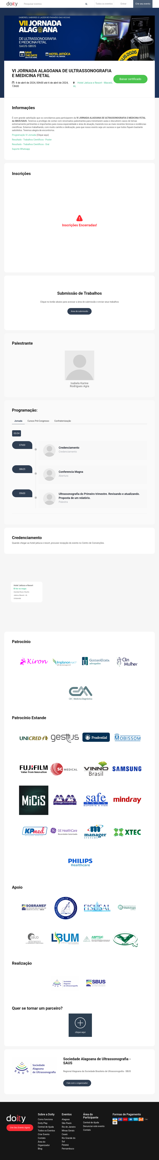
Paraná (65, 1143)
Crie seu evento (142, 3)
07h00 (22, 443)
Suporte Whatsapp (21, 149)
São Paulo (67, 1121)
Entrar (123, 3)
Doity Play (43, 1121)
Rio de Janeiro (69, 1125)
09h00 (22, 492)
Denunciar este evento (93, 1125)
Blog (40, 1147)
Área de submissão (79, 311)
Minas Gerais (68, 1129)
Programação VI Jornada (24, 135)
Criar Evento (44, 1133)
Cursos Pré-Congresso (38, 421)
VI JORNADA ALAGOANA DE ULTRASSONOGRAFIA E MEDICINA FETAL (61, 73)
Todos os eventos (104, 3)
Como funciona (45, 1118)
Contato (41, 1136)
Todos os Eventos (46, 1129)
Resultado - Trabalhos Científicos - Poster (32, 139)
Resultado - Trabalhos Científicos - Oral (30, 144)
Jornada (18, 421)
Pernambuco (68, 1147)
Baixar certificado (130, 79)
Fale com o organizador (77, 1081)
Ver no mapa (20, 587)
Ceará (64, 1133)
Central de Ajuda (46, 1125)
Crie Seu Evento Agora (20, 1126)
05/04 (16, 432)
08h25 (22, 468)
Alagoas (66, 1118)
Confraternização (62, 421)
